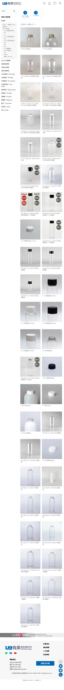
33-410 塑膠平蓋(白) (48, 473)
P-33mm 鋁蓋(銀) (26, 446)
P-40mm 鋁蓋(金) (26, 62)
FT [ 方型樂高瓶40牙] (9, 54)
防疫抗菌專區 (5, 83)
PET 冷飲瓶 (6, 41)
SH (5, 65)
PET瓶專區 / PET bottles (8, 87)
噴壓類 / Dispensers (6, 113)
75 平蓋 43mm (47, 418)
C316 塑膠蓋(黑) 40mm (49, 336)
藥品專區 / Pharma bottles (8, 102)
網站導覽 (46, 660)
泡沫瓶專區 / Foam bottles (6, 98)
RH (5, 59)
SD (5, 45)
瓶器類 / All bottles (6, 106)
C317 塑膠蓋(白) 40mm (27, 336)
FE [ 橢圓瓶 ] (7, 61)
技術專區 (46, 668)
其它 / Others (5, 123)
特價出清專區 (5, 80)
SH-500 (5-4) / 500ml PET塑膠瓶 (52, 446)
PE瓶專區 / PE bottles (7, 90)
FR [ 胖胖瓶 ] (8, 63)
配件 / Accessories (6, 116)
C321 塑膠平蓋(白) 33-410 (28, 254)
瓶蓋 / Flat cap (8, 69)
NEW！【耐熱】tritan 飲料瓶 (9, 38)
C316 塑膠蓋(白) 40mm (27, 363)
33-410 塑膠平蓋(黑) (48, 391)
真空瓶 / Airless (5, 119)
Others (6, 67)
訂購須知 (46, 657)
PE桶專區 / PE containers (8, 94)
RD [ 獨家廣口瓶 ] (9, 43)
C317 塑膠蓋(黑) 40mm (49, 309)
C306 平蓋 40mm (26, 418)
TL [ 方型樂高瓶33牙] (9, 50)
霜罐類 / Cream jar (6, 109)
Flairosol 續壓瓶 (5, 73)
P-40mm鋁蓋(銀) (47, 363)
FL (5, 47)
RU (5, 57)
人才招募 (46, 664)
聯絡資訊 (13, 672)
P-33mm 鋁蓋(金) (47, 62)
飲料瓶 (3, 33)
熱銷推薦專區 (5, 77)
